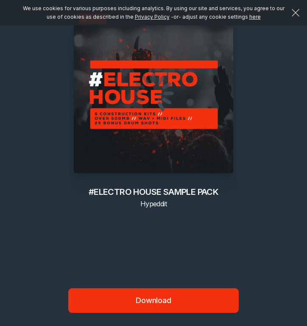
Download (153, 300)
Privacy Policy (152, 17)
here (255, 17)
